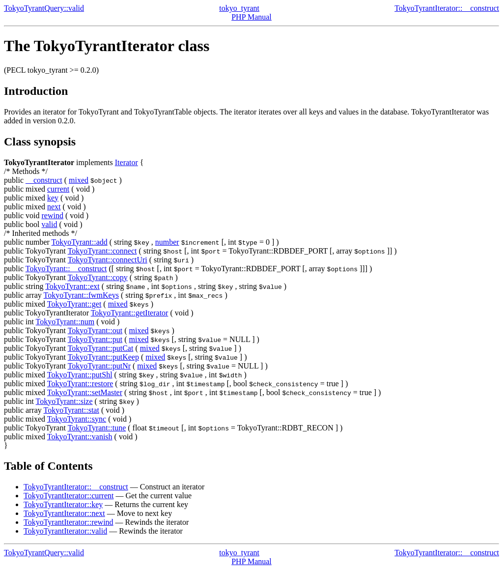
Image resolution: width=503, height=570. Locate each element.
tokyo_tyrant (239, 8)
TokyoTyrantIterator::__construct (446, 8)
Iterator (126, 162)
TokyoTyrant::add (80, 242)
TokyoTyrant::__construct (66, 268)
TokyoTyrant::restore (80, 383)
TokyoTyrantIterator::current (68, 495)
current (58, 189)
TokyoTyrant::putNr (99, 366)
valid (49, 224)
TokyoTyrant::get (74, 304)
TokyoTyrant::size (64, 401)
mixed (78, 180)
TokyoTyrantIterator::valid (65, 531)
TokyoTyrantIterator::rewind (68, 522)
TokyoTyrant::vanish (79, 436)
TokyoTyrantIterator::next (64, 513)
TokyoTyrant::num (65, 321)
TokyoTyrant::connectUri (107, 260)
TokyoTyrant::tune (97, 428)
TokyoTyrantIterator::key (63, 504)
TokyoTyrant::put (95, 339)
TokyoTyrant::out (95, 330)
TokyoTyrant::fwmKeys (81, 295)
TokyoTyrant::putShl (79, 374)
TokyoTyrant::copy (98, 277)
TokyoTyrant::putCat (101, 348)
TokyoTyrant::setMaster (84, 392)
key (52, 198)
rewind (52, 215)
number (167, 242)
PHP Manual (251, 17)
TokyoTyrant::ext (72, 286)
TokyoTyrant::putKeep (103, 357)
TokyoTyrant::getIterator (129, 313)
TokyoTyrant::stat (71, 410)
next (54, 206)
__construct (44, 180)
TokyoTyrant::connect (102, 251)
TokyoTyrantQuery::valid (44, 8)
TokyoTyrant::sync (76, 419)
